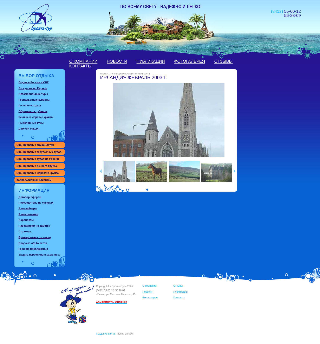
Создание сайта (105, 333)
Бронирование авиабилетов (35, 144)
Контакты (80, 66)
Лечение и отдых (30, 105)
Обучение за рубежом (33, 111)
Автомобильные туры (33, 93)
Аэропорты (26, 219)
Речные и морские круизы (36, 117)
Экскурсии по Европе (33, 88)
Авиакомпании (28, 214)
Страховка (25, 231)
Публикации (151, 61)
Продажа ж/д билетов (33, 243)
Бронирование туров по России (38, 158)
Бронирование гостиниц (35, 237)
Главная (104, 74)
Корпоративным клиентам (34, 179)
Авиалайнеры (28, 208)
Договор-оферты (30, 197)
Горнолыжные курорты (34, 99)
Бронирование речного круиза (37, 165)
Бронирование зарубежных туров (39, 151)
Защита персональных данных (39, 254)
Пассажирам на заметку (34, 225)
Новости (117, 61)
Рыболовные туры (31, 122)
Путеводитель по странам (36, 202)
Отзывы (223, 61)
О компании (83, 61)
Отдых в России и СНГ (34, 82)
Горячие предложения (33, 248)
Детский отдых (28, 128)
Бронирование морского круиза (38, 172)
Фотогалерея (189, 61)
